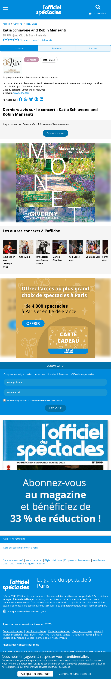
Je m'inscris (55, 408)
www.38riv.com (21, 92)
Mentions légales (26, 563)
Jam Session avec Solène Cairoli (42, 260)
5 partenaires (25, 663)
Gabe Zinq (24, 256)
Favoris (47, 40)
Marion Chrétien (57, 258)
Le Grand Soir (93, 256)
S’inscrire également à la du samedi (34, 400)
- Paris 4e (24, 35)
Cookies (41, 563)
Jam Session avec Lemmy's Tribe (9, 261)
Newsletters (98, 560)
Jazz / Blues (96, 83)
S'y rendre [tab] (57, 48)
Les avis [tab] (93, 48)
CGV (5, 563)
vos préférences (81, 663)
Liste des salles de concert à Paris (20, 547)
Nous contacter (34, 560)
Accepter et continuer (35, 674)
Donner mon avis (55, 133)
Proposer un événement (77, 560)
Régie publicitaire (53, 560)
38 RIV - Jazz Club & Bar (21, 86)
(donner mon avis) (29, 40)
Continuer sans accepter (75, 674)
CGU (12, 563)
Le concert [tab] (19, 48)
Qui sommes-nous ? (13, 560)
